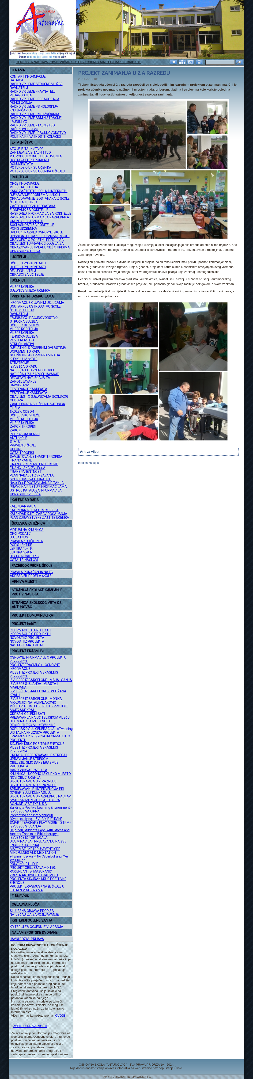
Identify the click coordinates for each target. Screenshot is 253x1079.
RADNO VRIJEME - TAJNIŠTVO (32, 125)
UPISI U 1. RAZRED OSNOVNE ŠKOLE (36, 232)
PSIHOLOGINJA (21, 103)
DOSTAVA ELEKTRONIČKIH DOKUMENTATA (29, 162)
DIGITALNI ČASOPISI (24, 556)
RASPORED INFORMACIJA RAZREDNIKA (39, 217)
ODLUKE (16, 449)
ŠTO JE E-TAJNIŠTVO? (26, 149)
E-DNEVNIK (20, 896)
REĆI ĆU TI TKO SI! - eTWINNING (33, 725)
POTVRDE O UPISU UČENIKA (30, 167)
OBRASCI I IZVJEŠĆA (25, 494)
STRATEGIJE (19, 363)
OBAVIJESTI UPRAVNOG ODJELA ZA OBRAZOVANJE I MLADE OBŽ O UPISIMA (40, 245)
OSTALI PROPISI (22, 453)
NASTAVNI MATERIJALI (27, 645)
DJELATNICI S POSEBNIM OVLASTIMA (38, 348)
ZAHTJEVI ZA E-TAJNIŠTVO (30, 152)
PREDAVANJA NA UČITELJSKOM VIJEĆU (40, 717)
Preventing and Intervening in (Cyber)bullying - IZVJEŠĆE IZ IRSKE (36, 817)
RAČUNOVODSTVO (24, 129)
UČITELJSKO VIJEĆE (25, 325)
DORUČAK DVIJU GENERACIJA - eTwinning (41, 729)
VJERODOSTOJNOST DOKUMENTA (36, 156)
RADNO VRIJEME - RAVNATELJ (33, 91)
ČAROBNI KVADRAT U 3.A (28, 770)
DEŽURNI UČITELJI (23, 271)
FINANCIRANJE (21, 460)
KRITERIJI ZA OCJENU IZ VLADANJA (36, 927)
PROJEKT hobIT (24, 624)
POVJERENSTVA (22, 340)
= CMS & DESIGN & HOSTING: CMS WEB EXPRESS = (126, 1076)
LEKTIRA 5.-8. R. (21, 552)
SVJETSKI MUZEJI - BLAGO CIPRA (35, 800)
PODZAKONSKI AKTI (25, 434)
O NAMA (18, 70)
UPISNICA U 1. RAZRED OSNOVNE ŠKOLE (40, 236)
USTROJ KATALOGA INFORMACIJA (36, 490)
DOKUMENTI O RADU (25, 351)
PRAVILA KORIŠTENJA (26, 541)
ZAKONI (15, 430)
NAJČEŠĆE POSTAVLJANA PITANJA (37, 483)
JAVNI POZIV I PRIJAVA (27, 939)
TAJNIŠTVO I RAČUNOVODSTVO (34, 318)
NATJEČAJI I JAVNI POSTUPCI (32, 370)
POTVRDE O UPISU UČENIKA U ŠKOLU (37, 171)
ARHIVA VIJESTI (24, 582)
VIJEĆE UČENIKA (22, 287)
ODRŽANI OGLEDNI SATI (27, 714)
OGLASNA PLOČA (25, 904)
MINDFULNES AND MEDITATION (33, 852)
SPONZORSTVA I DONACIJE (30, 479)
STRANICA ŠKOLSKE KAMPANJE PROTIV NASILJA (37, 592)
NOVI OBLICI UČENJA (25, 777)
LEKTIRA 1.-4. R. (21, 548)
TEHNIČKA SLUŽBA (24, 336)
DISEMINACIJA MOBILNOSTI (30, 721)
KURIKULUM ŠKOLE (24, 359)
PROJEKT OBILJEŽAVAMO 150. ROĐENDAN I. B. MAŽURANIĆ (33, 869)
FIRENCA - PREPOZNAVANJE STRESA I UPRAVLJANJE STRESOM (38, 757)
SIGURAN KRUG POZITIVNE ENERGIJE (37, 744)
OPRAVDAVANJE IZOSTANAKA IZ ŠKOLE (40, 198)
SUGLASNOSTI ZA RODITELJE (32, 225)
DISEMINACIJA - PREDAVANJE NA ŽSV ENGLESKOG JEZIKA (38, 843)
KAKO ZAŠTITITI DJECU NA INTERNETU (39, 191)
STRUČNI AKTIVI (22, 344)
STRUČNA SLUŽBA (24, 321)
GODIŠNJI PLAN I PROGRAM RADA (35, 355)
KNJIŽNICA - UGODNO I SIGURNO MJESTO (40, 774)
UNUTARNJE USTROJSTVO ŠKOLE (35, 306)
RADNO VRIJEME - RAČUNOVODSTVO (38, 133)
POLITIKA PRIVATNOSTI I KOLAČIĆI (35, 136)
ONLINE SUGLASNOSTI (26, 221)
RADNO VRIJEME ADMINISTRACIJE (36, 118)
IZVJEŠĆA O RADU (23, 366)
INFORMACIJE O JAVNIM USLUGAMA (37, 303)
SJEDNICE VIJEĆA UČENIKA (30, 290)
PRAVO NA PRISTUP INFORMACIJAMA (38, 486)
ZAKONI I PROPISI (23, 426)
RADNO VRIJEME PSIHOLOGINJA (34, 106)
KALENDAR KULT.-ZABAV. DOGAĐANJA (38, 514)
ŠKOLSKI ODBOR (22, 310)
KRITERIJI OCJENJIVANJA (32, 920)
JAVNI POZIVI (20, 385)
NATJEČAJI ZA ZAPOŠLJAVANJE (34, 374)
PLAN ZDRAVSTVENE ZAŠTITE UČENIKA (39, 517)
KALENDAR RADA (25, 500)
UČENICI (18, 280)
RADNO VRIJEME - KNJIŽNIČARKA (35, 114)
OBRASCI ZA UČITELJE (27, 274)
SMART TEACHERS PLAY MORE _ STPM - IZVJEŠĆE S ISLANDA (40, 824)
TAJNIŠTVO (18, 121)
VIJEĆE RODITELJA (24, 187)
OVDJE (60, 1015)
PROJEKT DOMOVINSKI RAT (33, 615)
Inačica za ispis (88, 463)
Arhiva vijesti (90, 452)
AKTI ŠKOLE (18, 438)
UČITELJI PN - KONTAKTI (28, 267)
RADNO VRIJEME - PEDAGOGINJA (35, 99)
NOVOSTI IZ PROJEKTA (27, 638)
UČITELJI (19, 257)
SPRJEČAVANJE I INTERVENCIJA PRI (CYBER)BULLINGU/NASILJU (37, 790)
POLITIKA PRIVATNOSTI (30, 1026)
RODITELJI (20, 177)
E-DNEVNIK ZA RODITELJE (29, 210)
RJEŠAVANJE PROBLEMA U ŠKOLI (35, 195)
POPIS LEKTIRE (21, 545)
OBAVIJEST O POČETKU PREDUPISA (37, 240)
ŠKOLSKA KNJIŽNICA (28, 523)
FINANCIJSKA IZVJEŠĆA (27, 468)
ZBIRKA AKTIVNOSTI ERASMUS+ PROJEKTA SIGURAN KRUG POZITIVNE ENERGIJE (38, 879)
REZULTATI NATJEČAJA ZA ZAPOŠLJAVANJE (30, 379)
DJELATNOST (20, 537)
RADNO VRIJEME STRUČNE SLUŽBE (36, 84)
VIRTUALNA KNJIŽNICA (27, 530)
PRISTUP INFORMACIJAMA (33, 296)
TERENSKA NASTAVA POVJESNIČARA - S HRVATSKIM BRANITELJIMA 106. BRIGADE (78, 62)
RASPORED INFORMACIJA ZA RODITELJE (40, 213)
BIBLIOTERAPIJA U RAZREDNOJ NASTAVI (41, 796)
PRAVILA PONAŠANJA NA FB (31, 572)
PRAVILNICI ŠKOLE (23, 445)
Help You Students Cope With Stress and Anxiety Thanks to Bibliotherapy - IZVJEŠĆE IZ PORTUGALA (40, 833)
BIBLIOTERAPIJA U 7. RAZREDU (33, 781)
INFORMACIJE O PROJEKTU (30, 630)
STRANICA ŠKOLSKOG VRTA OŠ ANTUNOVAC (36, 605)
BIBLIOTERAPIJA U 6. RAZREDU (33, 785)
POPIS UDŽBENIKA (23, 228)
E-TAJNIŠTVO (22, 142)
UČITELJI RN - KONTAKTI (28, 263)
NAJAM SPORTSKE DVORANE (34, 932)
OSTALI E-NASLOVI (24, 560)
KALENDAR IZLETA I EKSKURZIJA (34, 510)
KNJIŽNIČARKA (21, 110)
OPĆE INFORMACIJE (25, 183)
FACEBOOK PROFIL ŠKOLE (32, 566)
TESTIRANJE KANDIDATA (28, 389)
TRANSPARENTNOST (26, 471)
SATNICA (16, 80)
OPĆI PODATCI (20, 533)
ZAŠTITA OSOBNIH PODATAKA (33, 206)
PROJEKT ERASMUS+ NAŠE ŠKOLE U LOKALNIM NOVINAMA (37, 888)
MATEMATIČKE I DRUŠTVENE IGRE (35, 849)
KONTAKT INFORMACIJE (28, 76)
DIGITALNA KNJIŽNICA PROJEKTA (34, 732)
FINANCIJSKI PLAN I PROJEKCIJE (34, 464)
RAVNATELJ (19, 88)
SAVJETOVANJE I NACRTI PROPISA (36, 456)
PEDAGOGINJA (21, 95)
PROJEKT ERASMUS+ (28, 651)
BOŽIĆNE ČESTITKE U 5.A (28, 804)
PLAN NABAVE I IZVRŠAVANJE (32, 475)
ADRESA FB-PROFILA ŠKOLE (31, 576)
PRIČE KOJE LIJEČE (24, 864)
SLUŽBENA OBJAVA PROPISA (32, 911)
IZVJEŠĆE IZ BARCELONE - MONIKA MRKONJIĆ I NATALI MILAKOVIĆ (36, 700)
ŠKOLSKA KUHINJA (24, 202)
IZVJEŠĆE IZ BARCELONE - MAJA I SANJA (41, 680)
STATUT (16, 441)
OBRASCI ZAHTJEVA (25, 251)
